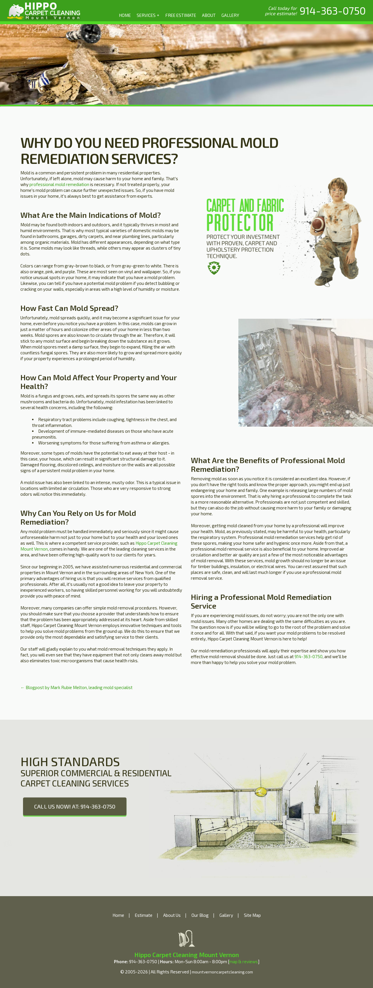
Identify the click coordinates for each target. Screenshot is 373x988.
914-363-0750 (309, 656)
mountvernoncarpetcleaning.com (222, 971)
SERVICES (148, 15)
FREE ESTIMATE (180, 15)
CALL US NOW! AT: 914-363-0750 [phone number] (75, 806)
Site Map (252, 915)
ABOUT (209, 15)
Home (118, 915)
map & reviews (243, 961)
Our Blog (200, 915)
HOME (125, 15)
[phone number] (333, 10)
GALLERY (230, 15)
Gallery (226, 915)
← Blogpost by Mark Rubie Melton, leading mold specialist (76, 687)
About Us (172, 915)
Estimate (143, 915)
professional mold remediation (59, 184)
